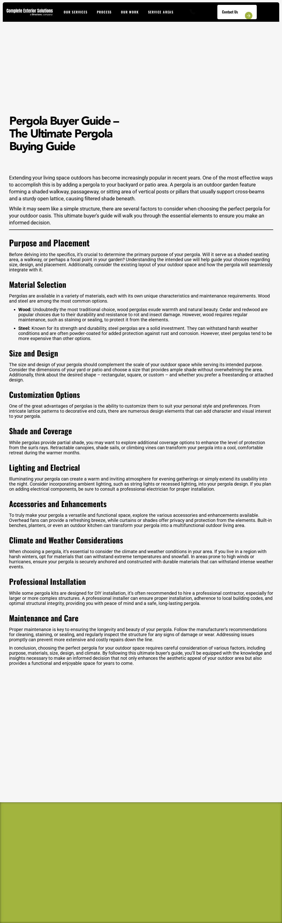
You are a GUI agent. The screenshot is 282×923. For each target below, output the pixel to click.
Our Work (130, 11)
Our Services (76, 11)
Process (104, 11)
